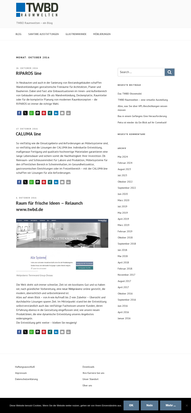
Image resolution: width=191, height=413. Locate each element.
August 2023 (124, 169)
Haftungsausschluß (25, 366)
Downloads (88, 366)
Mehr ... (171, 405)
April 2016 (123, 312)
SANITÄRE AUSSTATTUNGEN (43, 34)
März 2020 (123, 200)
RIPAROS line (28, 73)
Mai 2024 (123, 156)
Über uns (87, 385)
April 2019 (123, 218)
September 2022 (127, 187)
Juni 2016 (123, 305)
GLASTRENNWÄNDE (76, 34)
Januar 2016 (124, 318)
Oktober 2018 (125, 237)
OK (131, 405)
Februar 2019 (125, 231)
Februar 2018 (125, 268)
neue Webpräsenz (72, 289)
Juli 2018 (122, 250)
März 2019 (123, 225)
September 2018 (127, 243)
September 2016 (127, 299)
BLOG (18, 34)
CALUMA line (28, 134)
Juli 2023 (122, 175)
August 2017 (124, 281)
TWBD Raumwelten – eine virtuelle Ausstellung (143, 99)
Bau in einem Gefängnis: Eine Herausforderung (142, 116)
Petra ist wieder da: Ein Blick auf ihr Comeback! (142, 122)
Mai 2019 (123, 212)
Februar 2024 (125, 162)
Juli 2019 (122, 206)
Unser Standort (90, 379)
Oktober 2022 (125, 181)
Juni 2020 (123, 194)
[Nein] (186, 405)
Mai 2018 (123, 256)
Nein (149, 405)
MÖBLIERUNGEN (102, 34)
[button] (19, 113)
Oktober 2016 (125, 293)
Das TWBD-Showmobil (130, 93)
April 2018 (123, 262)
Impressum (21, 373)
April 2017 (123, 287)
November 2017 (126, 274)
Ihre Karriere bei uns (93, 373)
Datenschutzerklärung (26, 379)
